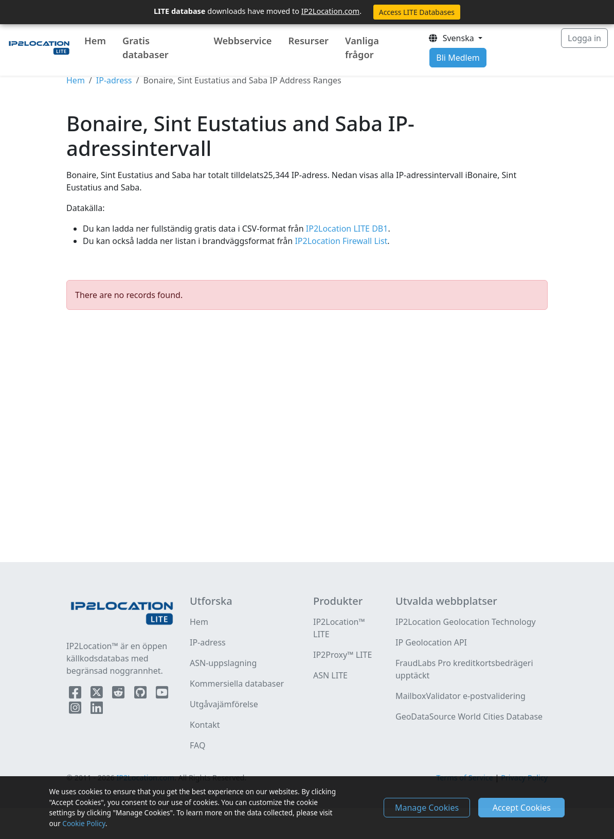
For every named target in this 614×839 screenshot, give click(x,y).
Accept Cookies (522, 807)
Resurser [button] (308, 40)
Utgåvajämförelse (224, 704)
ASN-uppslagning (223, 663)
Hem (95, 40)
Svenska (452, 38)
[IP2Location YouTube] (162, 694)
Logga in (584, 38)
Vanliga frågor (362, 47)
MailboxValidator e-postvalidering (460, 696)
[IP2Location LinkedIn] (96, 709)
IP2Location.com (330, 11)
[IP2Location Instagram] (76, 709)
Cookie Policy (83, 823)
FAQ (197, 745)
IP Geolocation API (431, 642)
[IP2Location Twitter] (97, 694)
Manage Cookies (427, 807)
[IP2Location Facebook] (76, 694)
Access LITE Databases (417, 12)
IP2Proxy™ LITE (342, 654)
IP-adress (114, 80)
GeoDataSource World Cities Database (469, 716)
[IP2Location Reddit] (119, 694)
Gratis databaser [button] (145, 47)
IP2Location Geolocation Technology (465, 621)
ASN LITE (330, 675)
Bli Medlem (457, 57)
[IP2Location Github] (141, 694)
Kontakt (205, 724)
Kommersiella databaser (237, 683)
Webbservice (242, 40)
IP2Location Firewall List (340, 241)
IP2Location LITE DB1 (346, 228)
